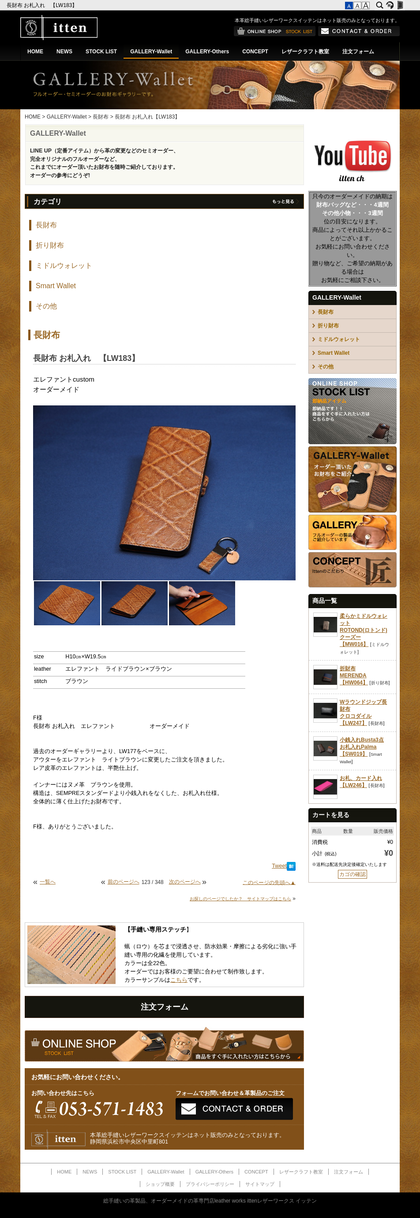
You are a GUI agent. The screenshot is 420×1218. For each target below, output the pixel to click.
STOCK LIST (101, 51)
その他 (46, 306)
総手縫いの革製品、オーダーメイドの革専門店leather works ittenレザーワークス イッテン (210, 1201)
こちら (179, 980)
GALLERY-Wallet (151, 51)
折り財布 (50, 245)
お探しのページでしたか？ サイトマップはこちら (240, 898)
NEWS (64, 51)
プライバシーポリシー (210, 1184)
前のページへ (123, 882)
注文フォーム (358, 51)
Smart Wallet (56, 286)
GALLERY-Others (207, 51)
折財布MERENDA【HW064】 (354, 675)
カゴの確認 (352, 874)
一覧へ (48, 882)
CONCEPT (255, 51)
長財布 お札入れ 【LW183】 (43, 5)
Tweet (279, 866)
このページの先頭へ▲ (269, 882)
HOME (35, 51)
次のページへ (185, 882)
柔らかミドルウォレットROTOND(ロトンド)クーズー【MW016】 (363, 630)
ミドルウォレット (64, 265)
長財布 (101, 117)
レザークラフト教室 (305, 51)
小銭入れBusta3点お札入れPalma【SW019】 (362, 747)
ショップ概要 (160, 1184)
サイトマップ (259, 1184)
